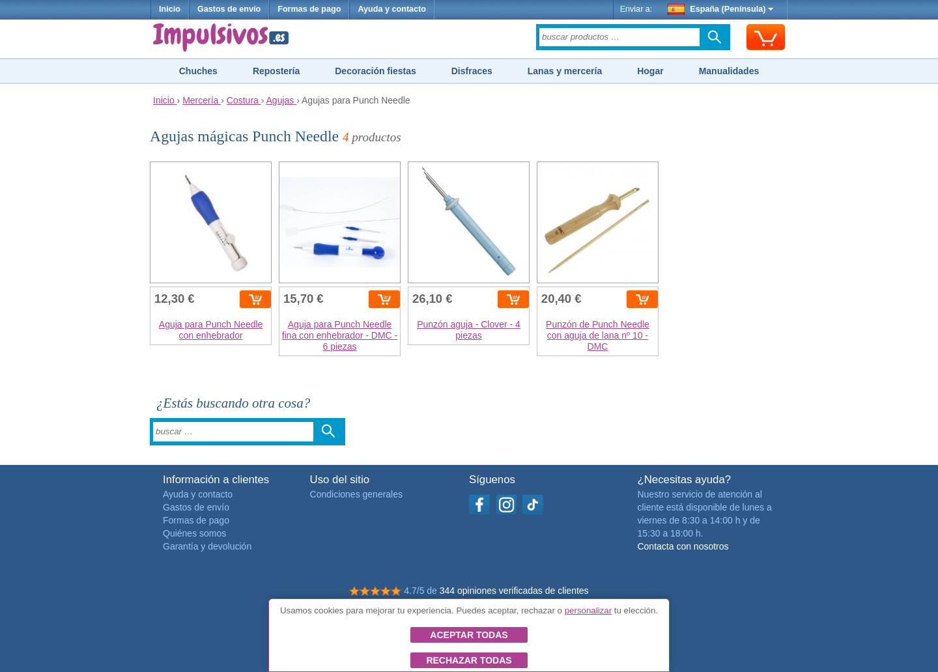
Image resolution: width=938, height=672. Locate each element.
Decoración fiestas (375, 71)
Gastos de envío (229, 9)
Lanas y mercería (565, 71)
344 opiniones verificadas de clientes (514, 590)
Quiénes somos (194, 533)
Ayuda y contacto (392, 9)
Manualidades (729, 71)
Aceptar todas (468, 635)
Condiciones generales (356, 494)
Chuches (198, 71)
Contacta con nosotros (682, 546)
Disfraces (471, 71)
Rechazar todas (468, 660)
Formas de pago (309, 9)
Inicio (169, 9)
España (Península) (721, 9)
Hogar (650, 71)
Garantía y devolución (207, 546)
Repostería (276, 71)
